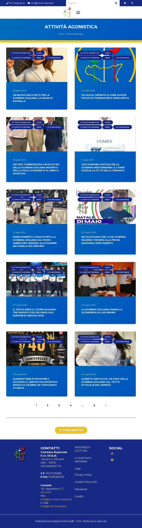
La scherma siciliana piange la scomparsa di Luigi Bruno (101, 311)
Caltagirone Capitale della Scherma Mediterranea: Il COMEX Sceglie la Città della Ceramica (103, 167)
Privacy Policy (83, 474)
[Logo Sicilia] (67, 12)
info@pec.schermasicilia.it (56, 499)
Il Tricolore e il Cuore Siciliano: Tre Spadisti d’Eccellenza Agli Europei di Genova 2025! (34, 312)
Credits (79, 496)
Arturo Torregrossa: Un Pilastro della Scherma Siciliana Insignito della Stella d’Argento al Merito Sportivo (36, 169)
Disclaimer (81, 489)
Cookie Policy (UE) (86, 481)
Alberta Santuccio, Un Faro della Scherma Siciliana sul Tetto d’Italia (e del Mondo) (104, 382)
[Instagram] (132, 3)
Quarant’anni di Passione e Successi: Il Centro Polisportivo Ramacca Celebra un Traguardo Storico (35, 384)
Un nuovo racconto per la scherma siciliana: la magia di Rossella (33, 98)
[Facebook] (125, 3)
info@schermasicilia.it (54, 506)
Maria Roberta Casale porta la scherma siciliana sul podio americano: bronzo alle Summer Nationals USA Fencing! (35, 242)
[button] (78, 12)
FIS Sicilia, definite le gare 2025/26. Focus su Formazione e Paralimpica (105, 97)
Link (78, 468)
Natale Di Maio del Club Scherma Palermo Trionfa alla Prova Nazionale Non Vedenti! (103, 240)
